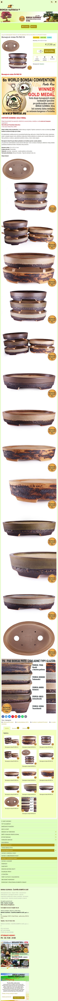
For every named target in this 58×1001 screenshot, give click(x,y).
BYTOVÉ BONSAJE (29, 837)
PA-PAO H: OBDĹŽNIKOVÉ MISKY (10, 856)
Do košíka (49, 51)
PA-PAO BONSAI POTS (22, 722)
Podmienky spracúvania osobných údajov (13, 882)
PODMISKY (4, 863)
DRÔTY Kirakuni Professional (29, 834)
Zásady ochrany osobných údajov (9, 993)
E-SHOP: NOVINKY (6, 821)
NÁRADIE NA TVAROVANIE (29, 832)
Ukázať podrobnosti (6, 997)
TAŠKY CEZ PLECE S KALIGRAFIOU (10, 877)
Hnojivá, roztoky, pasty (8, 869)
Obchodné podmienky (7, 879)
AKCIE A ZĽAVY (5, 829)
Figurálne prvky (6, 871)
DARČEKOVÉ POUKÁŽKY (7, 826)
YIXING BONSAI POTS (7, 847)
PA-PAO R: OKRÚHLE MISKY (9, 853)
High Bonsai (5, 842)
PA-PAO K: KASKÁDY (7, 861)
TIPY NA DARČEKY (6, 824)
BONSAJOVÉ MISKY (8, 722)
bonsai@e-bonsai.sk (6, 907)
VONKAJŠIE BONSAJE (29, 839)
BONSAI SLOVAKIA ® (10, 9)
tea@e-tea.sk (15, 907)
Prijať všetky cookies (19, 997)
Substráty (4, 866)
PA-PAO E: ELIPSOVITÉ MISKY (40, 722)
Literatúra (4, 874)
